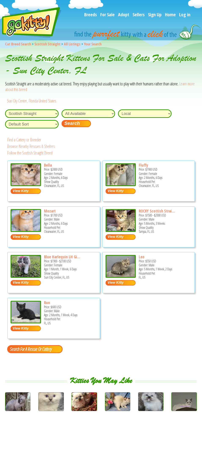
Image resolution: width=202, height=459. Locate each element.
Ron (47, 302)
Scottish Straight (47, 43)
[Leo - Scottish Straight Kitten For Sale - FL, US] (121, 276)
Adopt (123, 14)
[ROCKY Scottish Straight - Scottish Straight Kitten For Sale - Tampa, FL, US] (121, 230)
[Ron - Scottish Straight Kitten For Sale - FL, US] (26, 322)
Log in (184, 14)
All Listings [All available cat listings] (72, 43)
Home (170, 14)
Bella (48, 165)
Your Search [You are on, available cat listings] (93, 43)
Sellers (139, 14)
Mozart (50, 211)
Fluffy (143, 165)
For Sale (107, 14)
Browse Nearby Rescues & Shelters (31, 146)
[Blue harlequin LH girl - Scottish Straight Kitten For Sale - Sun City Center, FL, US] (26, 276)
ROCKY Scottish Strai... (157, 211)
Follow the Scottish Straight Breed (29, 153)
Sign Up (155, 14)
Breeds (90, 14)
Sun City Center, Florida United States (31, 101)
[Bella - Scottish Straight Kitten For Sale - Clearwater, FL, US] (26, 184)
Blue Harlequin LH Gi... (62, 257)
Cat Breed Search (18, 43)
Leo (141, 257)
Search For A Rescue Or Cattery (30, 349)
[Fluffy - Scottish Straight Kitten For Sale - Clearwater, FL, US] (121, 184)
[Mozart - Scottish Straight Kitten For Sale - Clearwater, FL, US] (26, 230)
